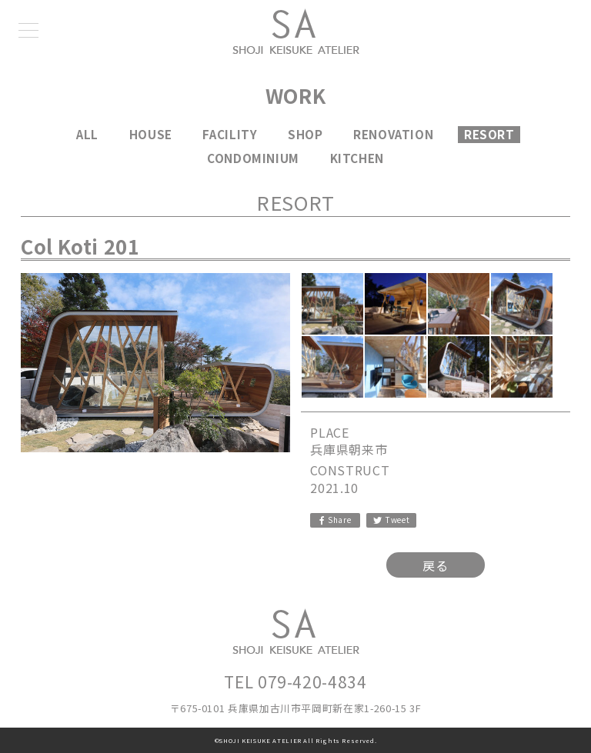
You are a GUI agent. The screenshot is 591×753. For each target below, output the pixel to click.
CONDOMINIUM (253, 158)
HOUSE (150, 134)
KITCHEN (357, 158)
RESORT (489, 134)
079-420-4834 (312, 681)
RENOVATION (393, 134)
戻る (435, 565)
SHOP (305, 134)
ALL (87, 134)
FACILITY (229, 134)
